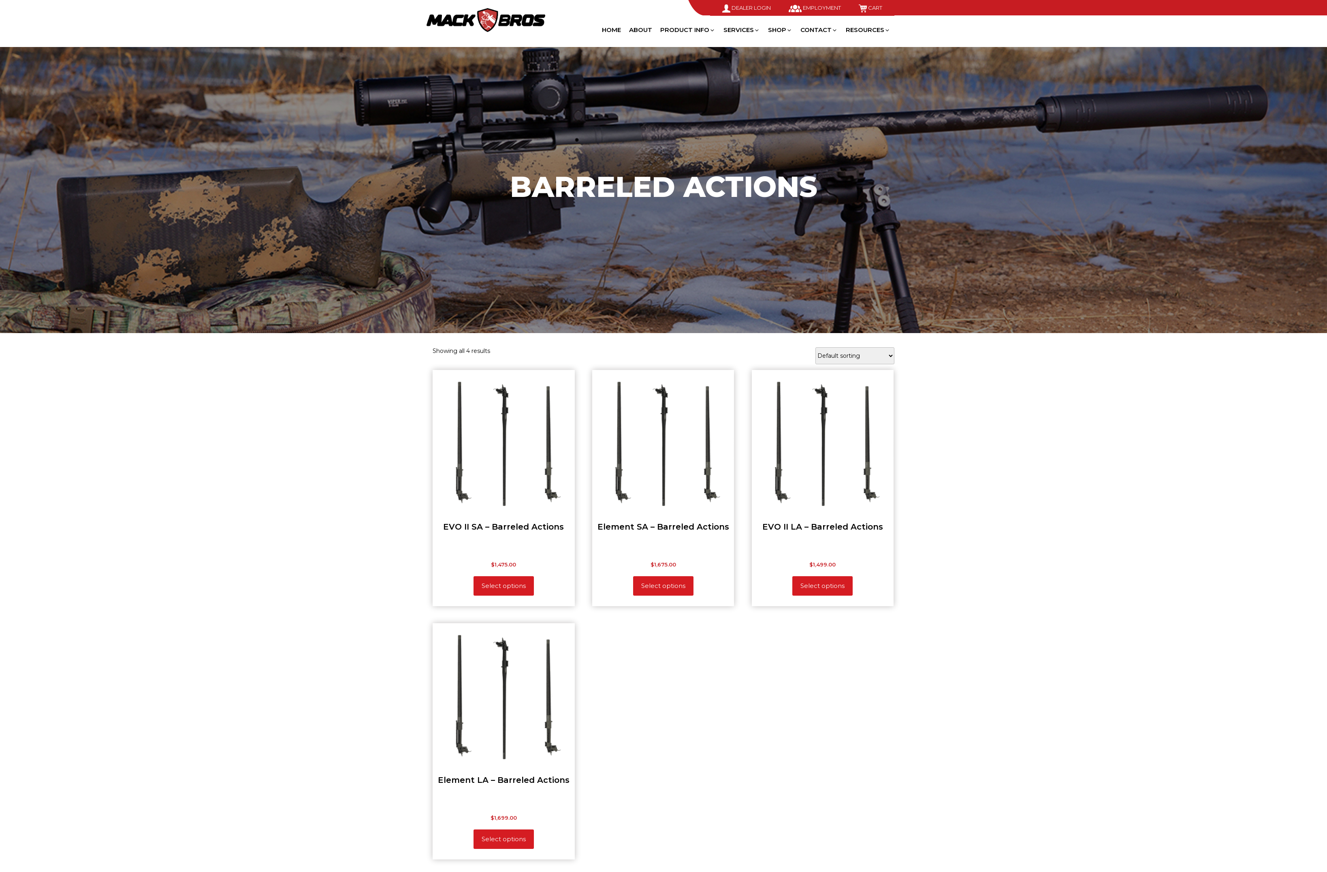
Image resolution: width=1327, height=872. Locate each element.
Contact (819, 30)
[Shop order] (854, 355)
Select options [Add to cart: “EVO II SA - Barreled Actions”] (504, 586)
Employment (815, 7)
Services (741, 30)
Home (611, 30)
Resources (868, 30)
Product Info (687, 30)
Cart (870, 7)
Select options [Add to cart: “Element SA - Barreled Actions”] (663, 586)
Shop (780, 30)
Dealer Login (746, 7)
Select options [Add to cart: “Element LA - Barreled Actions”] (504, 839)
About (640, 30)
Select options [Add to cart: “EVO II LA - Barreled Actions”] (822, 586)
